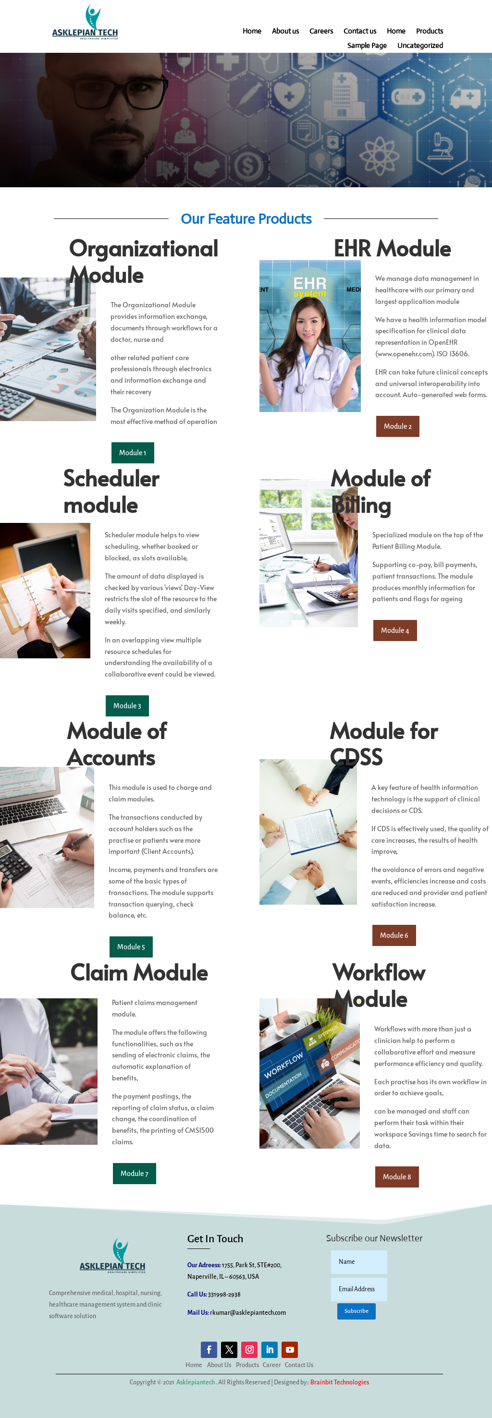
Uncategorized (420, 46)
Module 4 (395, 630)
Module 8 (397, 1177)
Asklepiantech (195, 1382)
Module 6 (394, 936)
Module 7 (134, 1173)
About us (285, 32)
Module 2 (398, 426)
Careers (321, 32)
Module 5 (131, 947)
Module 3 (127, 706)
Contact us (360, 32)
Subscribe (356, 1311)
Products (429, 32)
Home (252, 32)
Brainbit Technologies (339, 1382)
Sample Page (367, 46)
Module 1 (133, 453)
